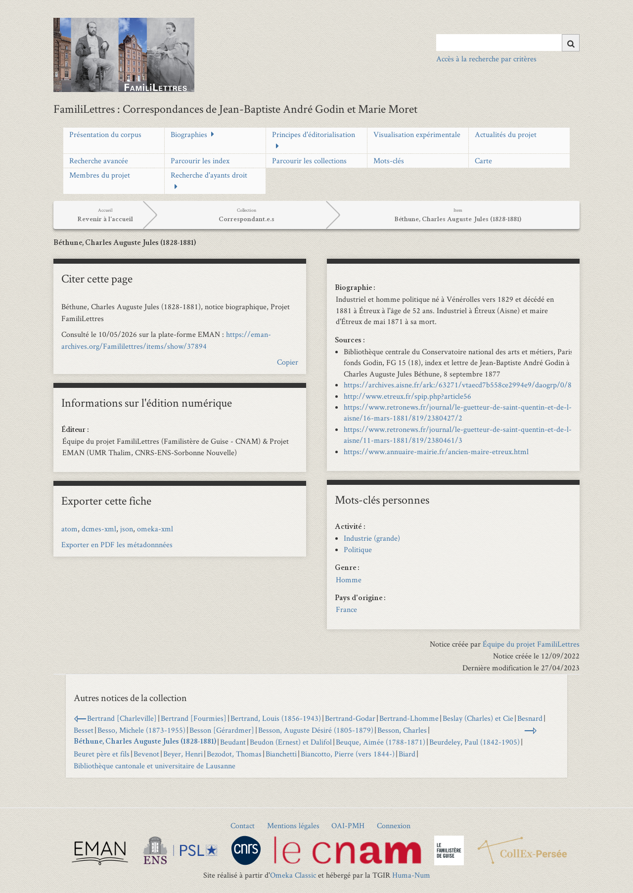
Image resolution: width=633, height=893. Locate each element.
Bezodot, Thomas (234, 754)
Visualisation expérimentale (416, 134)
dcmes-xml (99, 528)
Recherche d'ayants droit (209, 175)
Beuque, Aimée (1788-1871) (380, 742)
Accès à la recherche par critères (486, 58)
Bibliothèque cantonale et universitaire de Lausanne (154, 765)
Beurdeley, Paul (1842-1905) (474, 742)
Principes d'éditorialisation (313, 134)
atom (69, 528)
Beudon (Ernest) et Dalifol (291, 742)
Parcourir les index (200, 160)
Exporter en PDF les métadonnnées (117, 544)
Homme (349, 579)
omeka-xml (155, 528)
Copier (287, 362)
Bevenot (146, 754)
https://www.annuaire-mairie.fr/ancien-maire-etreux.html (436, 451)
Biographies (189, 134)
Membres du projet (99, 175)
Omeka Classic (293, 875)
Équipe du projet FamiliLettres (531, 644)
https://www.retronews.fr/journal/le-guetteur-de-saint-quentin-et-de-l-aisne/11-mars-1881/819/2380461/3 (458, 434)
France (346, 609)
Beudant (233, 742)
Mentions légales (293, 825)
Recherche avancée (98, 160)
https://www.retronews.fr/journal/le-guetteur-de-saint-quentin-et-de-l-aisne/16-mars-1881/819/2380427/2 (458, 412)
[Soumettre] (571, 42)
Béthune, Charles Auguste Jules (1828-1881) (145, 742)
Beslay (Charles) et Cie (478, 718)
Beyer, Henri (183, 754)
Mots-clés (388, 160)
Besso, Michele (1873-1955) (141, 730)
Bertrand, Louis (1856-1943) (275, 718)
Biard (407, 754)
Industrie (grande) (372, 538)
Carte (483, 160)
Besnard (530, 718)
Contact (242, 825)
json (126, 528)
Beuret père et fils (102, 754)
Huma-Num (411, 875)
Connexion (393, 825)
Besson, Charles (402, 730)
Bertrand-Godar (350, 718)
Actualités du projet (506, 134)
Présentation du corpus (105, 134)
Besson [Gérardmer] (221, 730)
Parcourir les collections (309, 160)
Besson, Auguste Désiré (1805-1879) (315, 730)
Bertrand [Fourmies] (193, 718)
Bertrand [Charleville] (122, 718)
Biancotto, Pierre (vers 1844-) (348, 754)
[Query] (507, 42)
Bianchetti (281, 754)
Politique (358, 549)
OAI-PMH (347, 825)
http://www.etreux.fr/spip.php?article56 (407, 396)
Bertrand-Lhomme (409, 718)
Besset (83, 730)
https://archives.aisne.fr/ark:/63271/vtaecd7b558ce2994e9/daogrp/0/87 (460, 384)
